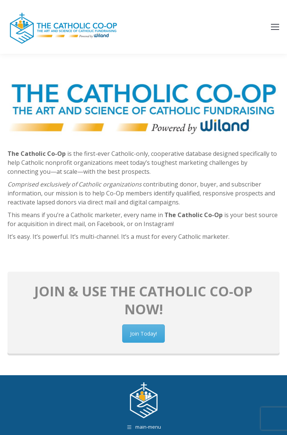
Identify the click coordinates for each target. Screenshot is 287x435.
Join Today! (143, 353)
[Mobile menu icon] (275, 26)
